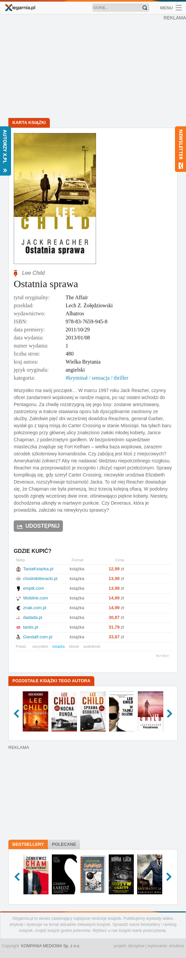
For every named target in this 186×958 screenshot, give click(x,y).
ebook (74, 646)
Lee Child (33, 273)
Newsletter (180, 149)
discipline (136, 946)
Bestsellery (28, 844)
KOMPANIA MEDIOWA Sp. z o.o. (50, 946)
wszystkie (40, 646)
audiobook (91, 646)
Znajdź (145, 7)
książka (59, 646)
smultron (176, 946)
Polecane (64, 844)
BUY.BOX (162, 655)
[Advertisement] (93, 67)
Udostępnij (42, 526)
